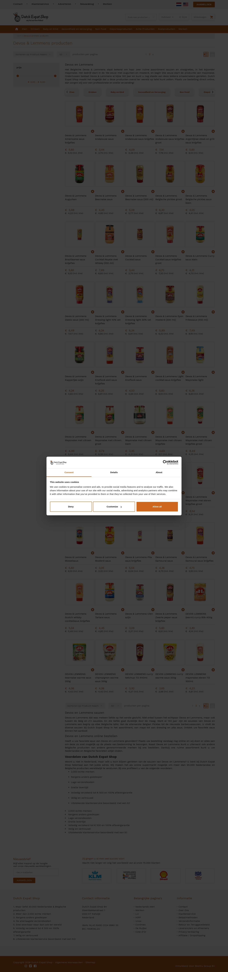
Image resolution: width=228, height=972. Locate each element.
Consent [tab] (69, 472)
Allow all (157, 506)
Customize (114, 506)
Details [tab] (114, 472)
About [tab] (159, 472)
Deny (71, 506)
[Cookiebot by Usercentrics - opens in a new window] (165, 462)
